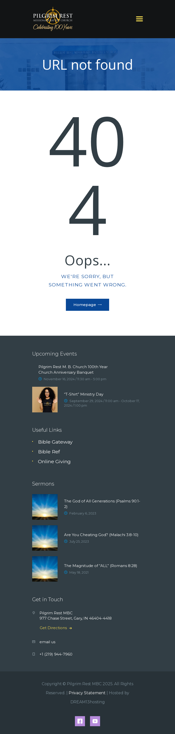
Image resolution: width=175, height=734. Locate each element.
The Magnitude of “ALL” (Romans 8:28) (100, 565)
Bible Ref (49, 452)
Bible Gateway (55, 442)
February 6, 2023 (82, 513)
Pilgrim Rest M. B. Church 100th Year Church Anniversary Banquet (73, 369)
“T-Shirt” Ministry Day (83, 394)
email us (47, 641)
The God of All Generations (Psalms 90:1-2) (102, 504)
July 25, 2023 (79, 541)
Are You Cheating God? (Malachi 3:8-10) (101, 534)
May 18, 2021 (79, 572)
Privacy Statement (87, 692)
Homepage (84, 304)
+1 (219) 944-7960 (55, 654)
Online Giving (54, 461)
